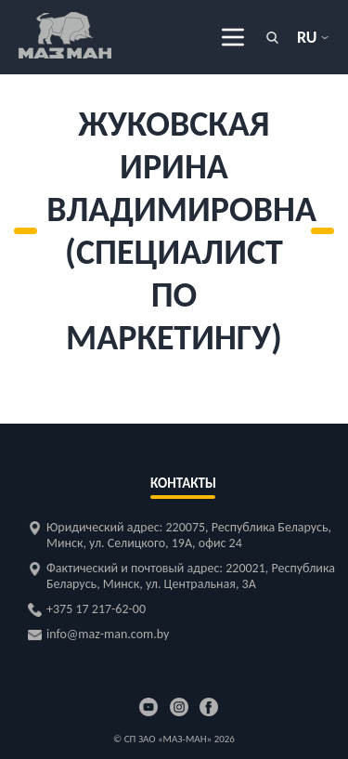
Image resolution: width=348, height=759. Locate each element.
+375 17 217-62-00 (96, 609)
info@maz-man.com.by (107, 634)
